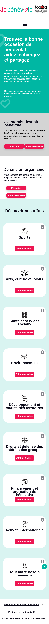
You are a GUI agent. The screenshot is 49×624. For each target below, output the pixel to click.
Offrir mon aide (24, 249)
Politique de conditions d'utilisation (21, 604)
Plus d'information (34, 146)
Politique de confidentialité (21, 612)
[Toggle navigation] (24, 24)
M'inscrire (14, 146)
